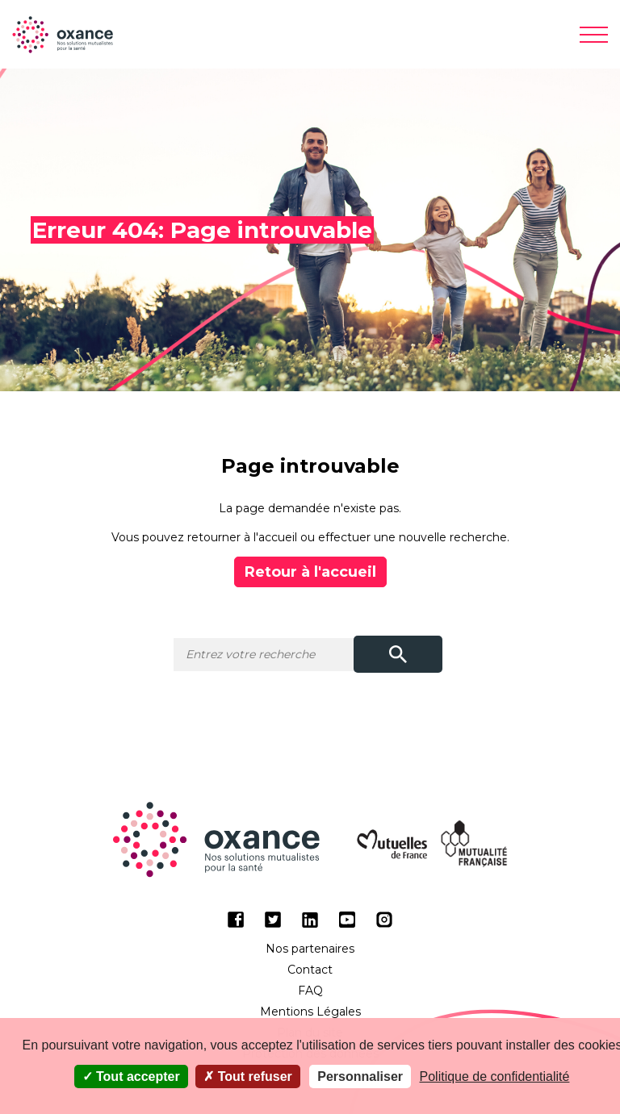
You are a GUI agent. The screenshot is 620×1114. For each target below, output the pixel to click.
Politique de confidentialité (495, 1076)
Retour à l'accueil (310, 572)
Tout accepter (131, 1076)
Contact (310, 969)
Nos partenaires (310, 948)
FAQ (310, 990)
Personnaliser (360, 1076)
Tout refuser (247, 1076)
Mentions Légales (310, 1011)
